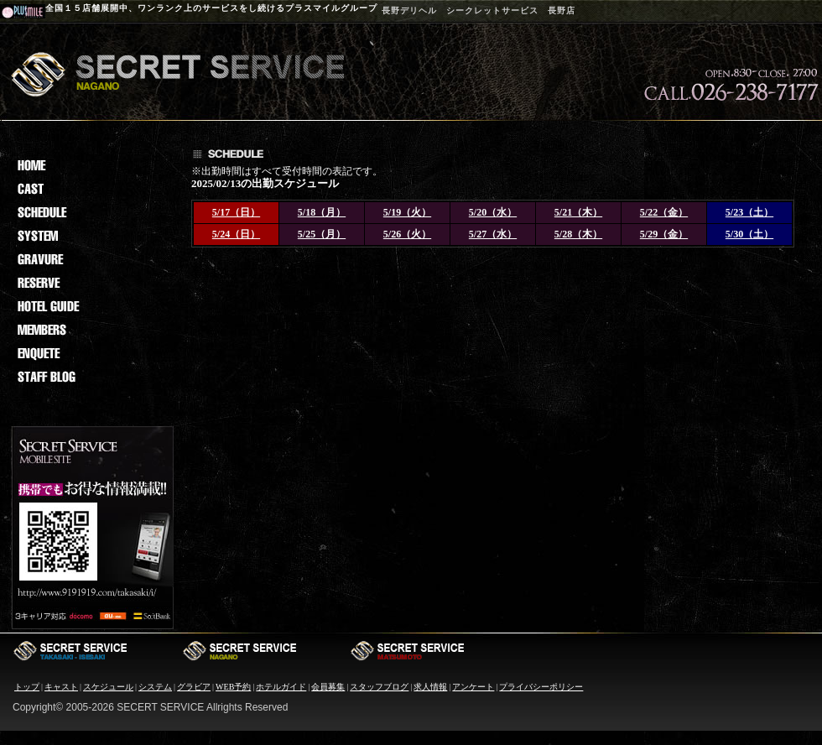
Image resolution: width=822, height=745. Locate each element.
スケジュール (108, 686)
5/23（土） (749, 212)
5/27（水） (493, 234)
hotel (90, 306)
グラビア (194, 686)
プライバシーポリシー (541, 686)
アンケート (473, 686)
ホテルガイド (281, 686)
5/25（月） (322, 234)
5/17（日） (236, 212)
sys (90, 235)
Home (90, 165)
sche (90, 212)
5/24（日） (236, 234)
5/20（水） (493, 212)
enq (90, 353)
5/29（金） (664, 234)
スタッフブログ (379, 686)
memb (90, 329)
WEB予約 (233, 686)
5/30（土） (749, 234)
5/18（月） (322, 212)
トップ (26, 686)
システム (155, 686)
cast (90, 188)
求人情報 (430, 686)
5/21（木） (578, 212)
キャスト (61, 686)
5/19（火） (407, 212)
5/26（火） (407, 234)
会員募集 (328, 686)
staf (90, 376)
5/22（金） (664, 212)
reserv (90, 282)
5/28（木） (578, 234)
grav (90, 259)
